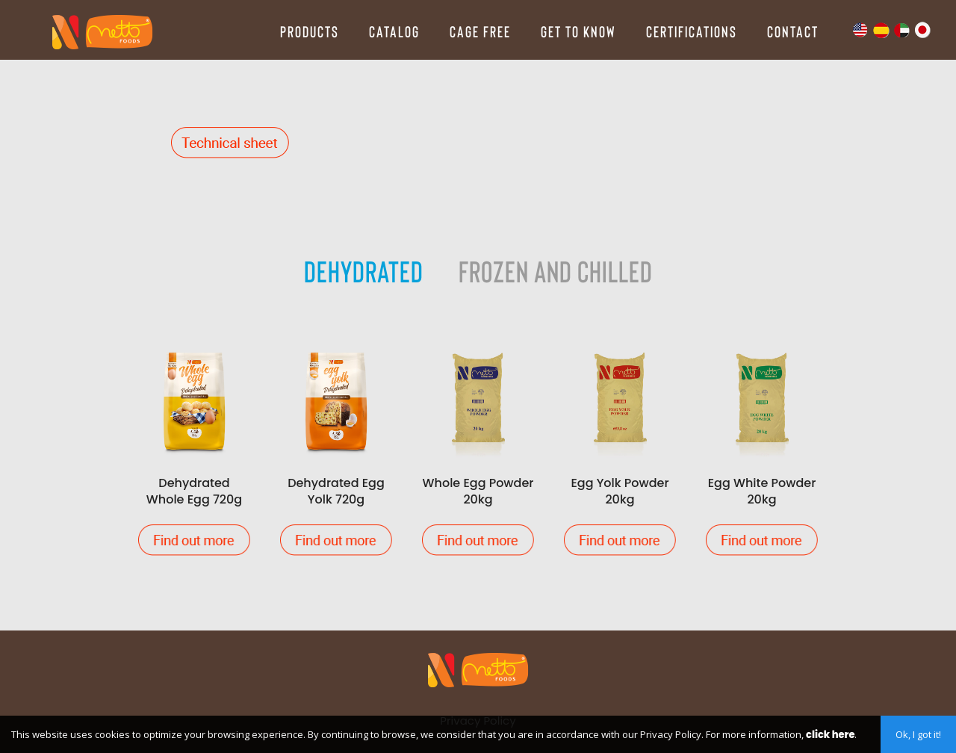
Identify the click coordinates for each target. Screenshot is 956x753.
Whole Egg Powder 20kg (478, 450)
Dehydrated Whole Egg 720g (194, 450)
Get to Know (578, 31)
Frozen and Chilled (556, 270)
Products (309, 31)
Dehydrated (363, 270)
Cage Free (480, 31)
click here (830, 735)
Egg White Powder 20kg (762, 450)
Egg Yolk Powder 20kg (620, 450)
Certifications (691, 31)
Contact (793, 31)
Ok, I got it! (918, 734)
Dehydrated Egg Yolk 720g (336, 450)
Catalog (394, 31)
